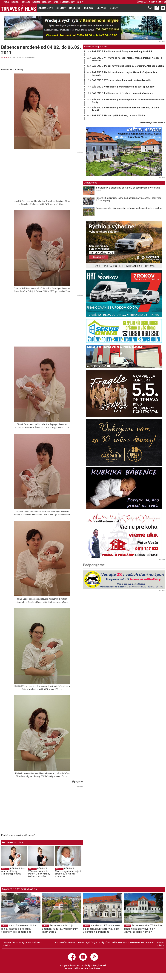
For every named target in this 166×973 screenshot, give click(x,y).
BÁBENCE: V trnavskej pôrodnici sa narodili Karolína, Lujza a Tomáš (125, 109)
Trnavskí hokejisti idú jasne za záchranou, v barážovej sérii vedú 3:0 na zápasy (128, 199)
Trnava (6, 1)
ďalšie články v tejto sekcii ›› (152, 123)
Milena (162, 1)
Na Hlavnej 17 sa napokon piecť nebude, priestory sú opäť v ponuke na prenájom (102, 928)
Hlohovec (25, 1)
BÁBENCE (74, 8)
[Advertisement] (42, 176)
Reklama (116, 942)
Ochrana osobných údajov (85, 942)
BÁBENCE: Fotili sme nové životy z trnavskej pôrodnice (122, 93)
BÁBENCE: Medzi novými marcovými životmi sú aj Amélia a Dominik (68, 872)
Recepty (46, 1)
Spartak (36, 1)
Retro (55, 1)
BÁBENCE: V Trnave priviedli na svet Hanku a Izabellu (121, 80)
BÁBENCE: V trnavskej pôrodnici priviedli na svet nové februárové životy (128, 101)
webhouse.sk (96, 968)
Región (15, 1)
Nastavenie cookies (145, 942)
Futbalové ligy (67, 1)
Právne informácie (63, 942)
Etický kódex (105, 942)
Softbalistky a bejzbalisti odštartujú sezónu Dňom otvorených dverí (128, 189)
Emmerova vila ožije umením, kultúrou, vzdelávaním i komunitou (129, 208)
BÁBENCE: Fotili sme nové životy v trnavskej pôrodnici (13, 871)
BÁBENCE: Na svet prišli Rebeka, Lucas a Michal (118, 115)
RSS (123, 942)
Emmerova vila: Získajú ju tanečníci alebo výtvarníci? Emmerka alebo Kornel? (143, 928)
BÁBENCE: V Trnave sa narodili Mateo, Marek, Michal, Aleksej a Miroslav (39, 872)
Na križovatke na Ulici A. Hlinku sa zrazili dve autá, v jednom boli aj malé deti (19, 928)
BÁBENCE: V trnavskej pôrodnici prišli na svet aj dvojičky (123, 86)
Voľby (80, 1)
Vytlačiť (77, 781)
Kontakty (130, 942)
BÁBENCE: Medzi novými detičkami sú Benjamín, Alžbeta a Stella (128, 66)
